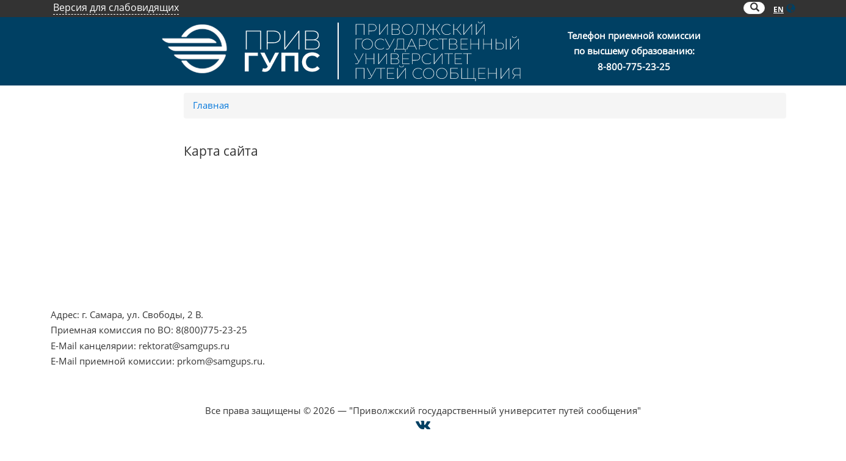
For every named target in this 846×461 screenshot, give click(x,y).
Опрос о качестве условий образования (687, 227)
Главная (211, 105)
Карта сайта (624, 258)
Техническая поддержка (651, 274)
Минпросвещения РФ (99, 274)
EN (778, 9)
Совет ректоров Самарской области (392, 274)
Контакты (619, 212)
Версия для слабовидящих (116, 7)
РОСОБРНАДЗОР (350, 227)
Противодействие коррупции (117, 243)
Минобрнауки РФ (90, 258)
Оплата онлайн (632, 243)
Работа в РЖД (81, 289)
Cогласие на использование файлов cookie (423, 395)
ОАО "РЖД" (338, 243)
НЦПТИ (66, 212)
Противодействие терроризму (119, 227)
